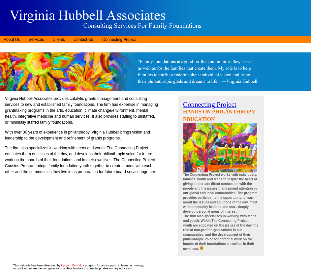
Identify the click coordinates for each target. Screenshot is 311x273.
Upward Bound (71, 265)
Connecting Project (209, 104)
